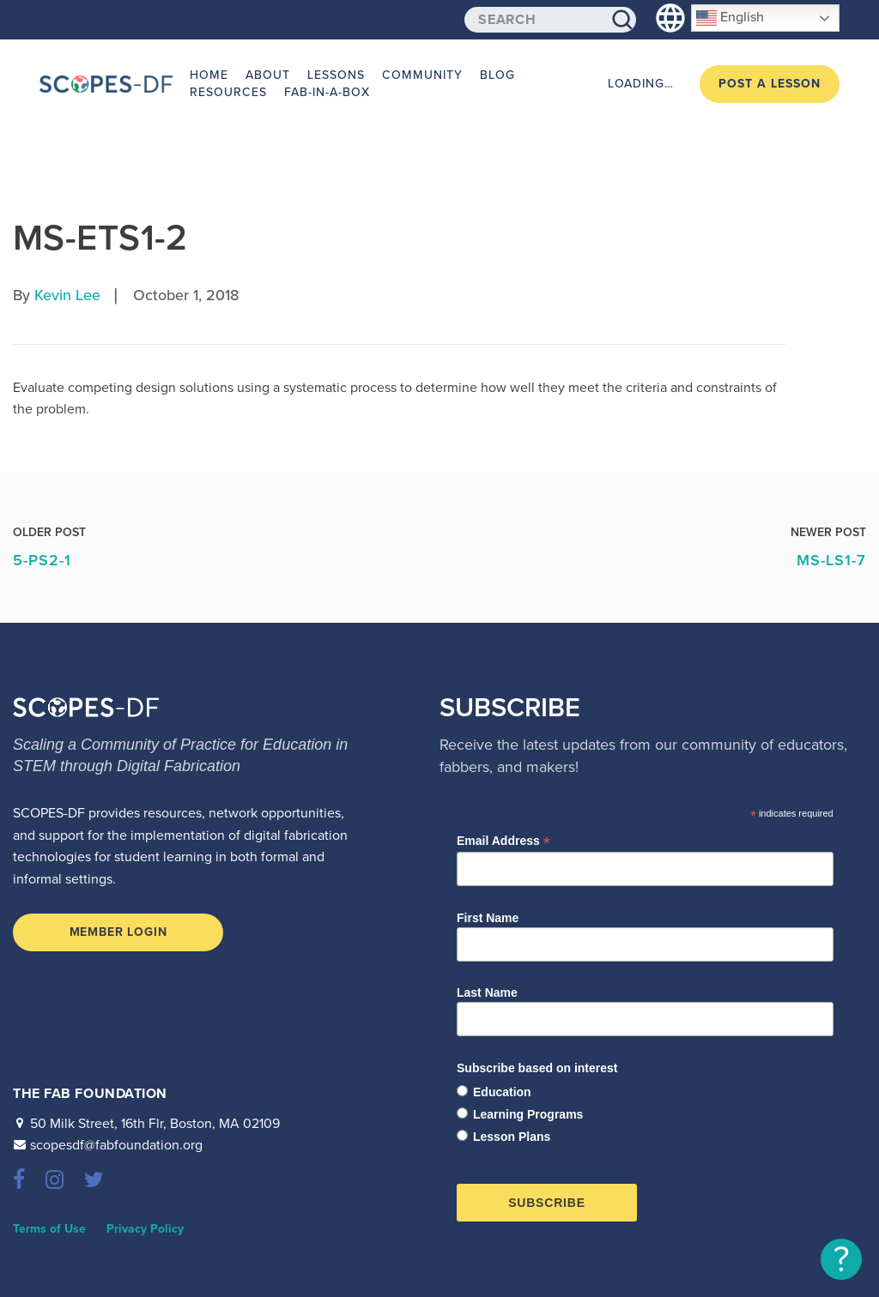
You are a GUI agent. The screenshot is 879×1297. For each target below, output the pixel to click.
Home (209, 75)
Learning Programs (528, 1114)
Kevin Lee (67, 295)
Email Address (503, 841)
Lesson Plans (511, 1136)
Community (422, 75)
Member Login (118, 932)
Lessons (336, 75)
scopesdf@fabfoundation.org (116, 1145)
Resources (228, 92)
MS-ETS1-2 (100, 238)
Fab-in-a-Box (327, 92)
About (268, 75)
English (730, 18)
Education (502, 1092)
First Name (487, 918)
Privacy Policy (145, 1229)
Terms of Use (49, 1229)
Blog (497, 75)
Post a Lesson (769, 83)
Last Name (487, 992)
